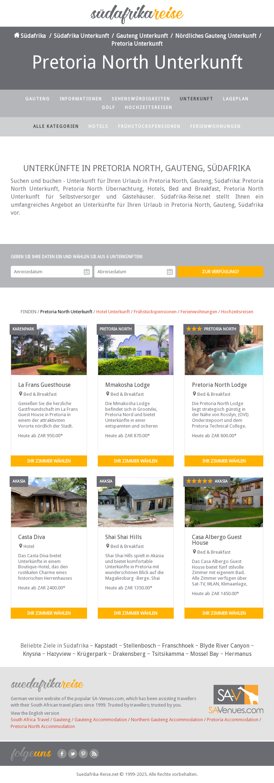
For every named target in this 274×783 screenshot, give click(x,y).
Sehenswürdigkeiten (141, 98)
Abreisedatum (170, 272)
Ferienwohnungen (215, 126)
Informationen (81, 98)
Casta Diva (31, 537)
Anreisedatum (87, 272)
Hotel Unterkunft (113, 311)
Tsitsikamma (168, 653)
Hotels (98, 126)
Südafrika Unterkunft (81, 36)
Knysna (32, 653)
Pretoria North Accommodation (43, 726)
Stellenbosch (139, 645)
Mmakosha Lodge (127, 384)
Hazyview (59, 653)
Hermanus (238, 653)
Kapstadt (106, 645)
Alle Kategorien (56, 126)
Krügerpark (92, 653)
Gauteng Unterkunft (142, 36)
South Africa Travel (30, 719)
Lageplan (236, 98)
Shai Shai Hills (123, 537)
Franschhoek (178, 645)
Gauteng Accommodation (101, 719)
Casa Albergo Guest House (217, 540)
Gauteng (37, 98)
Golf (108, 107)
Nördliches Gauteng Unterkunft (216, 36)
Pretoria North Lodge (219, 384)
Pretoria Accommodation (232, 719)
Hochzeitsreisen (148, 107)
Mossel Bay (204, 653)
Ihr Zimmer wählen (49, 461)
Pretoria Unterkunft (137, 43)
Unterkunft (196, 98)
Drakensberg (129, 653)
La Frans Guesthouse (44, 384)
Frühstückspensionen (149, 126)
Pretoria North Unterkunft (66, 311)
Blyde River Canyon (224, 645)
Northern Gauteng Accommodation (167, 719)
